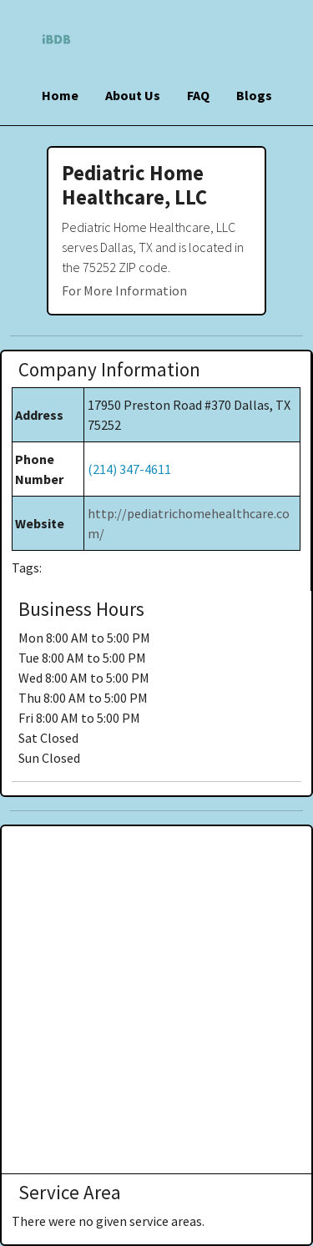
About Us (132, 95)
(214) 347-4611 (129, 469)
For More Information (124, 290)
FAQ (198, 95)
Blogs (254, 95)
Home (60, 95)
